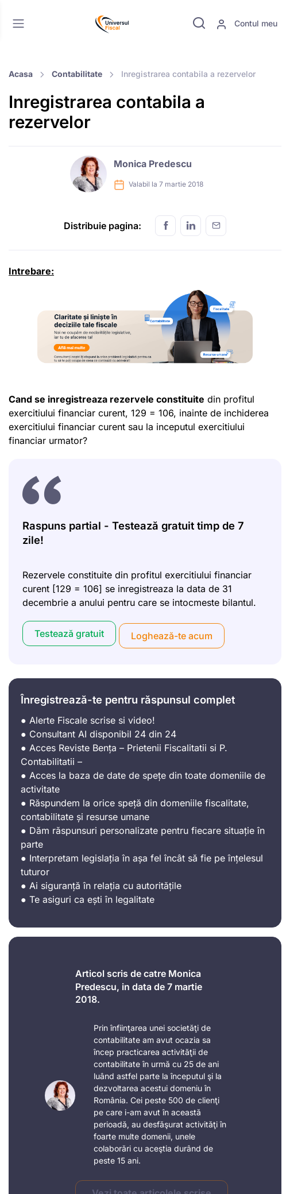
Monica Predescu (153, 163)
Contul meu (246, 24)
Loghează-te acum (171, 636)
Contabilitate (77, 74)
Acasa (21, 74)
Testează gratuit (69, 633)
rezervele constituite (157, 399)
